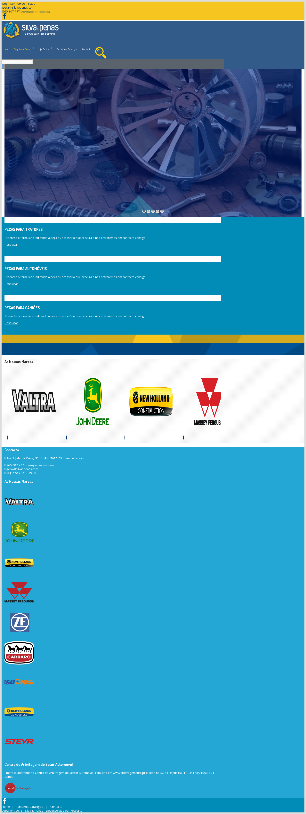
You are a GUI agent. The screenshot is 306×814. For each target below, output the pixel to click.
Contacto (86, 49)
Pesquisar (11, 244)
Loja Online (43, 49)
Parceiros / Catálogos (66, 49)
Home (5, 49)
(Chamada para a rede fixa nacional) (35, 12)
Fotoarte (76, 810)
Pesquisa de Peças (21, 49)
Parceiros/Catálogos (29, 807)
